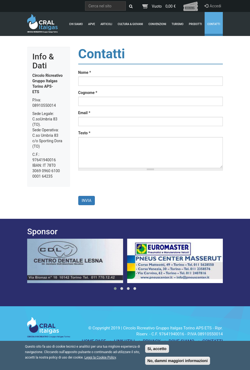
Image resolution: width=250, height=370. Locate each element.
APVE (91, 24)
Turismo (177, 24)
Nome (84, 72)
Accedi (212, 6)
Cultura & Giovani (130, 24)
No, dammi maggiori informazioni (178, 361)
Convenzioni (157, 24)
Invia (87, 200)
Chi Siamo (76, 24)
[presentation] (119, 185)
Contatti (213, 24)
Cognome (87, 92)
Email (84, 113)
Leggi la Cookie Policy (100, 357)
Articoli (106, 24)
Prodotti (195, 24)
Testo (84, 133)
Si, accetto (157, 349)
